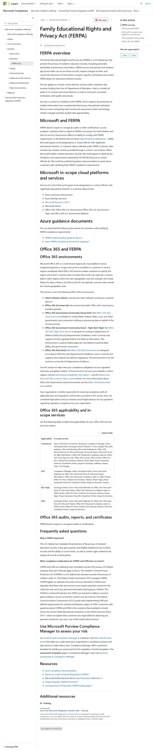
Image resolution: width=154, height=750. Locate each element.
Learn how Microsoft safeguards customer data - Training (64, 710)
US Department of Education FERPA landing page (68, 685)
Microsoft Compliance (58, 20)
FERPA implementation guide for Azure (63, 237)
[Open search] (141, 3)
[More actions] (111, 20)
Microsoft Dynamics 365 (56, 202)
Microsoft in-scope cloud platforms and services (132, 33)
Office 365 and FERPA (131, 41)
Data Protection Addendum (92, 138)
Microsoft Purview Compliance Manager (58, 637)
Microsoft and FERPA (130, 28)
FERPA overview (128, 25)
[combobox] (18, 23)
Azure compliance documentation (61, 670)
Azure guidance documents (133, 38)
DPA (42, 615)
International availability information (72, 374)
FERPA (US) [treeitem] (16, 63)
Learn (43, 20)
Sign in (148, 3)
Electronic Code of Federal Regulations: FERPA (66, 674)
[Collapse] (33, 17)
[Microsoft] (5, 3)
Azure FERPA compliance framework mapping (66, 241)
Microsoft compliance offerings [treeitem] (20, 34)
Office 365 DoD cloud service (84, 350)
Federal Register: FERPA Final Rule (61, 681)
